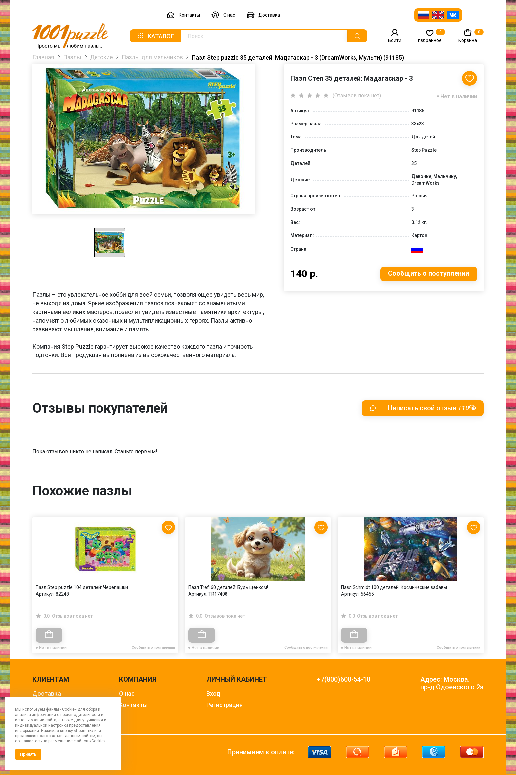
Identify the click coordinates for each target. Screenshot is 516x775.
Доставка (263, 15)
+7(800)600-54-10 (343, 679)
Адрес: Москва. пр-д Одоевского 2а (452, 683)
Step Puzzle (424, 150)
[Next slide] (475, 571)
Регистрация (224, 704)
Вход (213, 693)
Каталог (155, 36)
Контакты (183, 15)
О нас (223, 15)
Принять (28, 754)
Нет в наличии (458, 96)
